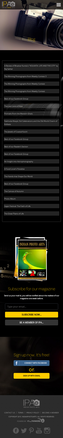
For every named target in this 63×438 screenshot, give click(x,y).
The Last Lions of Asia (13, 106)
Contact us (9, 412)
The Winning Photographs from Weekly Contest (24, 84)
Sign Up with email (31, 376)
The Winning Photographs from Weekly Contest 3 (25, 76)
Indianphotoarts (29, 417)
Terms (21, 412)
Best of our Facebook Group (16, 98)
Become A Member (50, 412)
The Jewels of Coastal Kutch (15, 131)
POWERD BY (21, 421)
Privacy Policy (32, 412)
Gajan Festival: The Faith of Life (17, 206)
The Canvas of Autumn (14, 191)
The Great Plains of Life (14, 213)
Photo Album (10, 198)
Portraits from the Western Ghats (18, 113)
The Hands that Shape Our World (18, 176)
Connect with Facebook (35, 363)
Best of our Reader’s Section (16, 146)
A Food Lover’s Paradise (14, 169)
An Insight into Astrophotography (18, 161)
